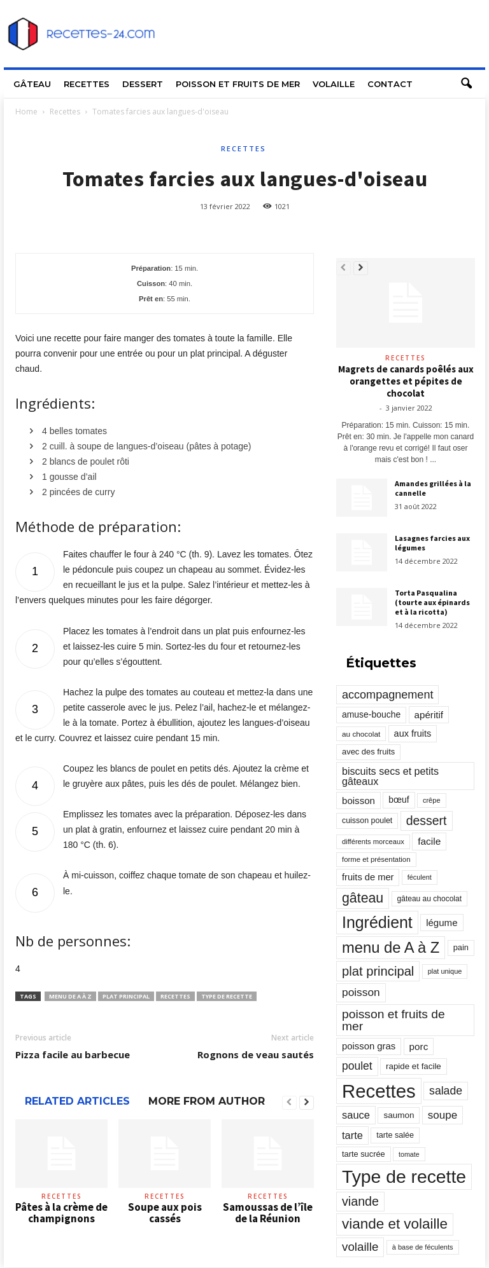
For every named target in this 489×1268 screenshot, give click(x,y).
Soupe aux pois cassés (165, 1212)
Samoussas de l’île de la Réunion (268, 1212)
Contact (390, 84)
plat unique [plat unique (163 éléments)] (445, 971)
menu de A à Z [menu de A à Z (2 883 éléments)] (390, 947)
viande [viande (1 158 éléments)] (360, 1201)
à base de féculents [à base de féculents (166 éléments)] (422, 1247)
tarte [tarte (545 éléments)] (352, 1135)
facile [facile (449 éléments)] (429, 841)
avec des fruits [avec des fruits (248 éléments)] (368, 751)
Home (26, 111)
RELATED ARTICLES (77, 1101)
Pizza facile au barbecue (72, 1054)
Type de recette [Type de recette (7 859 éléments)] (404, 1176)
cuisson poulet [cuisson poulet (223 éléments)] (367, 820)
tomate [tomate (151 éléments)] (409, 1154)
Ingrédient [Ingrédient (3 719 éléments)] (377, 922)
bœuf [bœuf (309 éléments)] (398, 799)
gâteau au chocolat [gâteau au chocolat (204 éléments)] (429, 898)
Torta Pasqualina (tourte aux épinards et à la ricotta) (432, 602)
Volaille (334, 84)
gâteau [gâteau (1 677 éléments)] (362, 898)
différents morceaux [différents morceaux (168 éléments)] (373, 841)
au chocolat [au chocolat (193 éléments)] (361, 734)
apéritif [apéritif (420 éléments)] (429, 714)
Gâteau (32, 84)
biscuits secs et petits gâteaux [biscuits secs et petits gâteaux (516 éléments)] (390, 776)
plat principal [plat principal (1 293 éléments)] (378, 971)
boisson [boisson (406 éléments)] (358, 800)
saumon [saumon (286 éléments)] (398, 1115)
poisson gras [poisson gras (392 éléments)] (368, 1046)
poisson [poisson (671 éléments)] (361, 992)
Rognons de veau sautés (255, 1054)
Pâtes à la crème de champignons (61, 1212)
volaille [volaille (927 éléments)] (360, 1246)
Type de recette (226, 996)
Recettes (87, 84)
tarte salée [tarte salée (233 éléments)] (395, 1135)
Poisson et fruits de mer (238, 84)
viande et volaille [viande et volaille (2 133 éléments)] (395, 1224)
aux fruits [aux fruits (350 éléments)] (413, 733)
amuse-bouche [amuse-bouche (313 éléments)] (371, 714)
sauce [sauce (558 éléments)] (356, 1115)
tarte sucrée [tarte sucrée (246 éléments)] (363, 1154)
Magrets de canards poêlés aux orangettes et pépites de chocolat (406, 381)
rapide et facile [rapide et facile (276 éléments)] (413, 1066)
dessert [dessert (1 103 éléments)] (426, 821)
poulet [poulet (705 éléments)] (357, 1066)
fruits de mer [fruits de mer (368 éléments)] (367, 877)
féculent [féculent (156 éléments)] (420, 877)
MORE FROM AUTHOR (206, 1101)
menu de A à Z (70, 996)
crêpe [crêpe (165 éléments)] (432, 800)
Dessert (142, 84)
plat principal (126, 996)
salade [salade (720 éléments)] (445, 1090)
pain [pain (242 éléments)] (461, 947)
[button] (466, 84)
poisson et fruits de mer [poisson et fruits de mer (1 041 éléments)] (393, 1020)
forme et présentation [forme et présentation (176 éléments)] (376, 859)
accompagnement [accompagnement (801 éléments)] (387, 694)
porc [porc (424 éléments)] (419, 1046)
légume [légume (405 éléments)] (441, 922)
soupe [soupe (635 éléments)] (442, 1115)
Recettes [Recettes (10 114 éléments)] (379, 1091)
